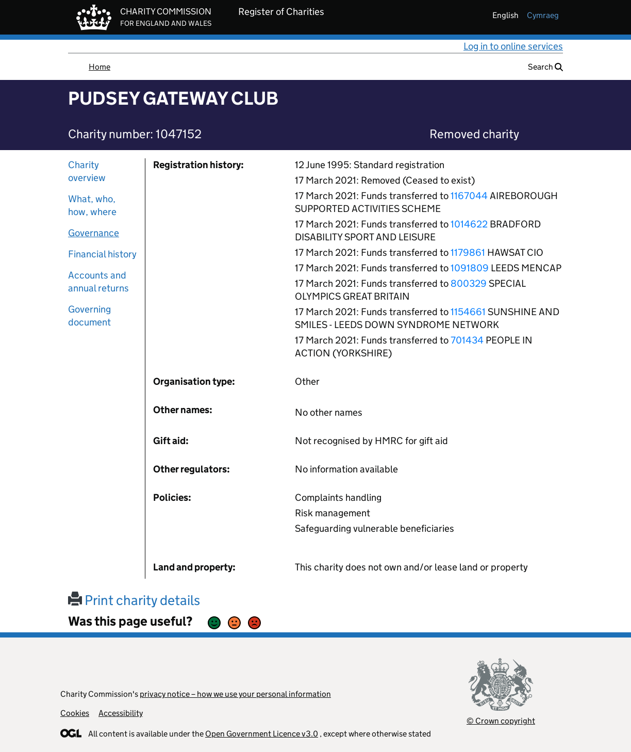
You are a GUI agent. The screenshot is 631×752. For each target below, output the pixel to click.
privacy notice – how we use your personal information (235, 694)
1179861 (468, 252)
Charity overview (87, 171)
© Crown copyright (501, 721)
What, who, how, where (92, 205)
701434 (467, 340)
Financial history (102, 254)
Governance (93, 233)
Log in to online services (513, 46)
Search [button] (545, 67)
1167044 (469, 196)
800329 (469, 283)
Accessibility (120, 713)
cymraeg (543, 15)
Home (99, 67)
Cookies (74, 713)
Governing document (89, 315)
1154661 (468, 312)
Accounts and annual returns (98, 281)
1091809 (470, 268)
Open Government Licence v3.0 (261, 734)
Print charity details (134, 600)
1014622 (469, 224)
